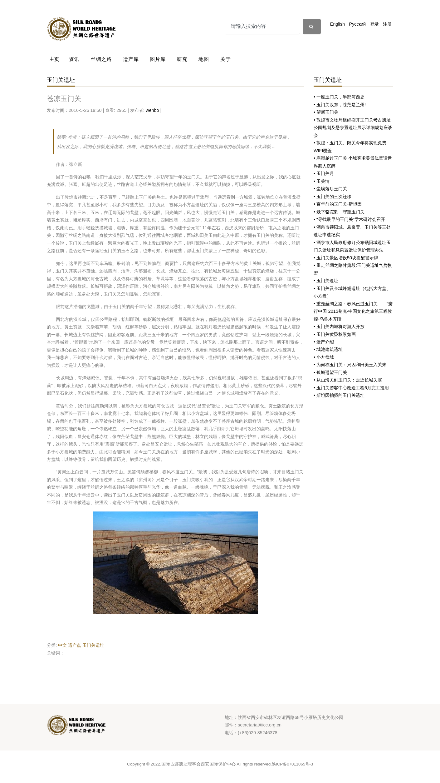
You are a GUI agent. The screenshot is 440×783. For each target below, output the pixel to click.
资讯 (74, 59)
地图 (203, 59)
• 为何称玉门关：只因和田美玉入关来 (350, 364)
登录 (374, 24)
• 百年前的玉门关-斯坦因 (338, 204)
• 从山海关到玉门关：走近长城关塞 (348, 379)
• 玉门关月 (324, 173)
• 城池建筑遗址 (328, 349)
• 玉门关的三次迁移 (332, 196)
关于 (225, 59)
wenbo (152, 110)
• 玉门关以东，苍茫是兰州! (340, 104)
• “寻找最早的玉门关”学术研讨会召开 (349, 219)
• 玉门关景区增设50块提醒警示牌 (346, 257)
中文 (62, 645)
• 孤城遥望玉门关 (330, 372)
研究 (182, 59)
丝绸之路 (101, 59)
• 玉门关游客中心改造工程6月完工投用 (351, 387)
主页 (54, 59)
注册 (387, 24)
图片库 (157, 59)
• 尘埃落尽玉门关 (330, 188)
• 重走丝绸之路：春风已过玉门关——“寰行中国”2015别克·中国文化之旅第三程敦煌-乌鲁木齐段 (353, 311)
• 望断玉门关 (326, 112)
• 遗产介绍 (324, 341)
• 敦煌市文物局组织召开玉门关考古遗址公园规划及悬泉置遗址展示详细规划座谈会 (353, 127)
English (337, 24)
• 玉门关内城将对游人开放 (339, 326)
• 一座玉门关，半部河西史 (339, 96)
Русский (357, 24)
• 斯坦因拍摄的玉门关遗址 (339, 395)
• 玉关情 (322, 181)
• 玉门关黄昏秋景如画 (335, 334)
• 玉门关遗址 (326, 280)
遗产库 (131, 59)
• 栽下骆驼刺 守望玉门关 (339, 211)
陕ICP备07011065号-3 (292, 764)
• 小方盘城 (324, 357)
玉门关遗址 (93, 645)
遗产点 (74, 645)
